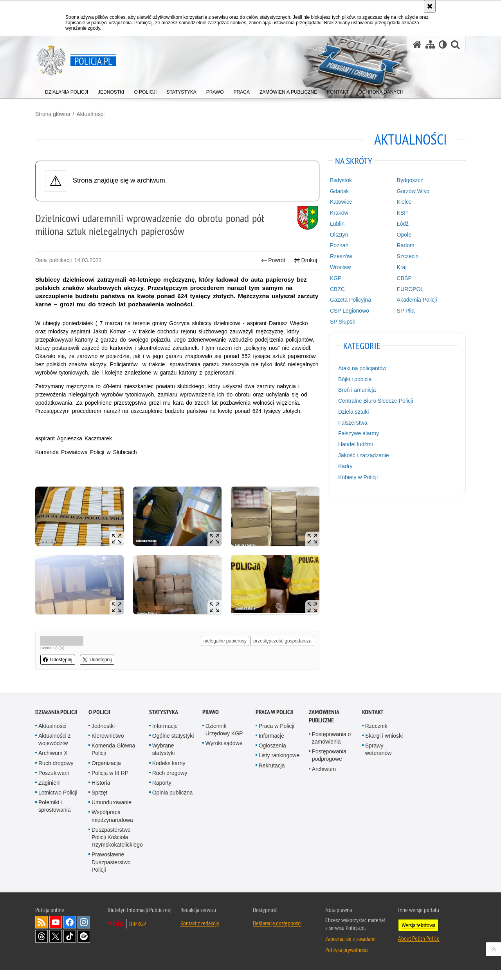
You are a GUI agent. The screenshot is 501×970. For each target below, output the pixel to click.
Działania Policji (56, 712)
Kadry (345, 466)
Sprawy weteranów (378, 749)
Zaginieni (49, 783)
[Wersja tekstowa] (443, 44)
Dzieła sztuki (353, 412)
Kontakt (373, 712)
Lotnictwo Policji (57, 792)
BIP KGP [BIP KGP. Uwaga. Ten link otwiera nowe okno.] (137, 924)
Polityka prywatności (346, 950)
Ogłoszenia (272, 745)
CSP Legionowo (349, 311)
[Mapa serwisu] (430, 44)
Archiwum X (53, 753)
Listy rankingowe (279, 755)
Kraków (339, 213)
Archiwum (324, 769)
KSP (402, 213)
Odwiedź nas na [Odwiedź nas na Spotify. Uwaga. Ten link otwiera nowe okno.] (83, 936)
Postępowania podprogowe (329, 755)
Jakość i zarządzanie (363, 455)
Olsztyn (339, 235)
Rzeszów (341, 256)
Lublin (337, 224)
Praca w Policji (275, 712)
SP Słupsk (342, 322)
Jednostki (103, 726)
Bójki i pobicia (355, 379)
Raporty (161, 783)
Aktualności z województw (54, 739)
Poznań (339, 245)
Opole (404, 235)
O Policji (99, 712)
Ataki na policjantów (362, 368)
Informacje (165, 726)
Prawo (210, 712)
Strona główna (52, 114)
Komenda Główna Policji (113, 749)
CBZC (337, 289)
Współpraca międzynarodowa (112, 816)
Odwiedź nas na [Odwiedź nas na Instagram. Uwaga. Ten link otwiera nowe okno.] (83, 922)
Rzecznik (376, 726)
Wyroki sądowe (224, 743)
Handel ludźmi (355, 444)
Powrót (273, 260)
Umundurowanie (112, 802)
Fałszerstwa (353, 423)
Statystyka (163, 712)
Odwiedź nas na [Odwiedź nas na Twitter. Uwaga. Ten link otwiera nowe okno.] (55, 936)
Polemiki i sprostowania (54, 806)
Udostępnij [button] (57, 659)
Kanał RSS (41, 922)
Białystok (341, 180)
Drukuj (305, 260)
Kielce (404, 202)
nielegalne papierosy (225, 641)
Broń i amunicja (357, 390)
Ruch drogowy (56, 763)
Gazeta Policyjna (350, 300)
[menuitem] (66, 90)
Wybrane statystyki (163, 749)
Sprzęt (99, 792)
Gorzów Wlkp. (414, 191)
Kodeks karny (169, 763)
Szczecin (408, 256)
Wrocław (340, 267)
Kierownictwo (108, 736)
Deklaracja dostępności (277, 923)
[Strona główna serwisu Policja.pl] (417, 44)
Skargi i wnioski (384, 736)
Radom (405, 245)
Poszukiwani (53, 773)
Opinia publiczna (172, 792)
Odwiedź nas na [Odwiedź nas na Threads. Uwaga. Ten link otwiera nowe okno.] (41, 936)
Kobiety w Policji (358, 477)
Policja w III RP (110, 773)
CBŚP (404, 278)
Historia (101, 783)
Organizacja (106, 763)
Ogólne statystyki (173, 736)
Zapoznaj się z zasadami (350, 939)
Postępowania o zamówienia (331, 738)
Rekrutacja (272, 765)
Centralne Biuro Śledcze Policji (375, 401)
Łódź (403, 224)
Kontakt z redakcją (199, 923)
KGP (336, 278)
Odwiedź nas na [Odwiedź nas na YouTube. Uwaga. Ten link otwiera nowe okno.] (55, 922)
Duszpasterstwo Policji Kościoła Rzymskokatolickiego (117, 837)
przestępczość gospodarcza (282, 641)
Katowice (341, 202)
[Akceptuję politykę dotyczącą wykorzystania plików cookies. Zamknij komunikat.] (430, 6)
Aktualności (90, 114)
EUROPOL (410, 289)
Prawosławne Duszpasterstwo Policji (111, 861)
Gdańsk (339, 191)
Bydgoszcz (410, 180)
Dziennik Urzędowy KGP (224, 730)
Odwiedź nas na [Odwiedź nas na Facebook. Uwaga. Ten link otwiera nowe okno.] (69, 922)
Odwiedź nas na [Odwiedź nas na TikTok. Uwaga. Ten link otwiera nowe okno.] (69, 936)
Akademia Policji (417, 300)
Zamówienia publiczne (324, 716)
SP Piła (406, 311)
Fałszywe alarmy (358, 433)
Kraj (402, 267)
